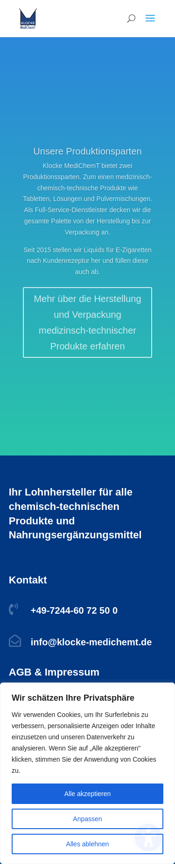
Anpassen (87, 819)
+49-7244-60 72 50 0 (74, 610)
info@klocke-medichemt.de (91, 642)
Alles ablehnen (87, 844)
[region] (87, 773)
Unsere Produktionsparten (87, 159)
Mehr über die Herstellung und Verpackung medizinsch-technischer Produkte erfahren (87, 330)
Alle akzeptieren (87, 793)
